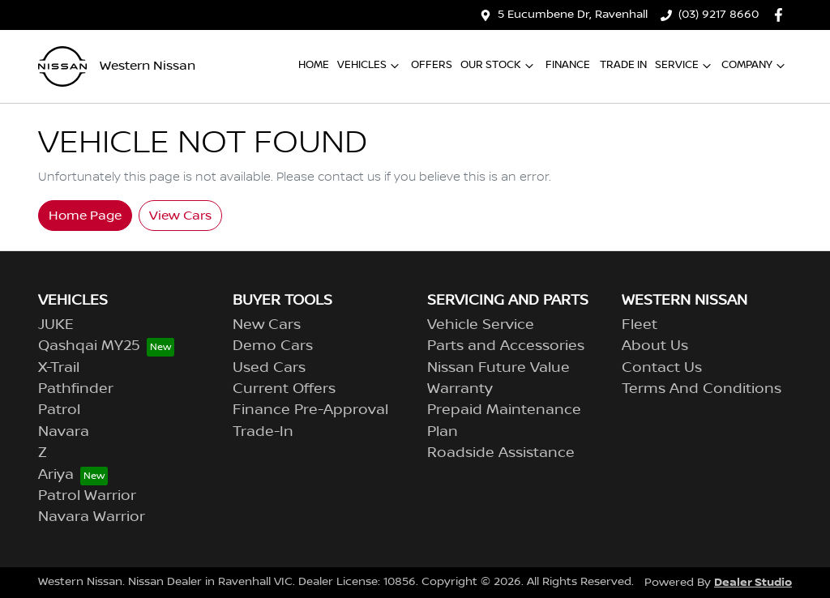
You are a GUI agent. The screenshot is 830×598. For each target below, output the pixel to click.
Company (755, 66)
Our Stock (498, 66)
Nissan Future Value (498, 368)
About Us (655, 346)
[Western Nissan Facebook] (782, 15)
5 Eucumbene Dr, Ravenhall (573, 14)
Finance (567, 64)
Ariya (56, 475)
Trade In (623, 64)
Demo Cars (273, 346)
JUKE (56, 325)
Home (313, 64)
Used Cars (269, 368)
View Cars (180, 215)
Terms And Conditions (701, 389)
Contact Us (662, 368)
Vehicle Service (480, 325)
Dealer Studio (753, 582)
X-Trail (58, 368)
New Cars (267, 325)
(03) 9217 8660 (718, 14)
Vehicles (370, 66)
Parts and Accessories (505, 346)
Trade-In (263, 432)
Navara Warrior (91, 517)
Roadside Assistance (501, 453)
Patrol (59, 410)
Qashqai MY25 (89, 346)
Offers (431, 64)
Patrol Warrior (87, 496)
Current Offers (284, 389)
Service (685, 66)
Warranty (460, 389)
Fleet (639, 325)
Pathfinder (75, 389)
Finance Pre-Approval (310, 410)
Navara (63, 432)
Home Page (85, 215)
